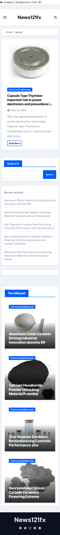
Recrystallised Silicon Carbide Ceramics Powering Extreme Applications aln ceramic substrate (28, 240)
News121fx (29, 17)
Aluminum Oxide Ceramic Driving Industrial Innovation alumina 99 (30, 202)
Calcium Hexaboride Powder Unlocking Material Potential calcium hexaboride (27, 214)
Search (13, 163)
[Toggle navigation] (5, 17)
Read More (14, 143)
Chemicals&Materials (22, 306)
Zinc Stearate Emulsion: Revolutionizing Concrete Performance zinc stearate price (29, 226)
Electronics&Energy (20, 89)
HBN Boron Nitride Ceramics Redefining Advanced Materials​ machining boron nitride (27, 255)
